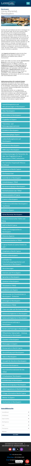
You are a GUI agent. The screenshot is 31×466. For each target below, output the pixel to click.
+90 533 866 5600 (19, 457)
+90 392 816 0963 (17, 454)
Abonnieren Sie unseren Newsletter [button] (15, 446)
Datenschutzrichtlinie (14, 444)
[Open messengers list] (27, 461)
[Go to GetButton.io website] (27, 464)
